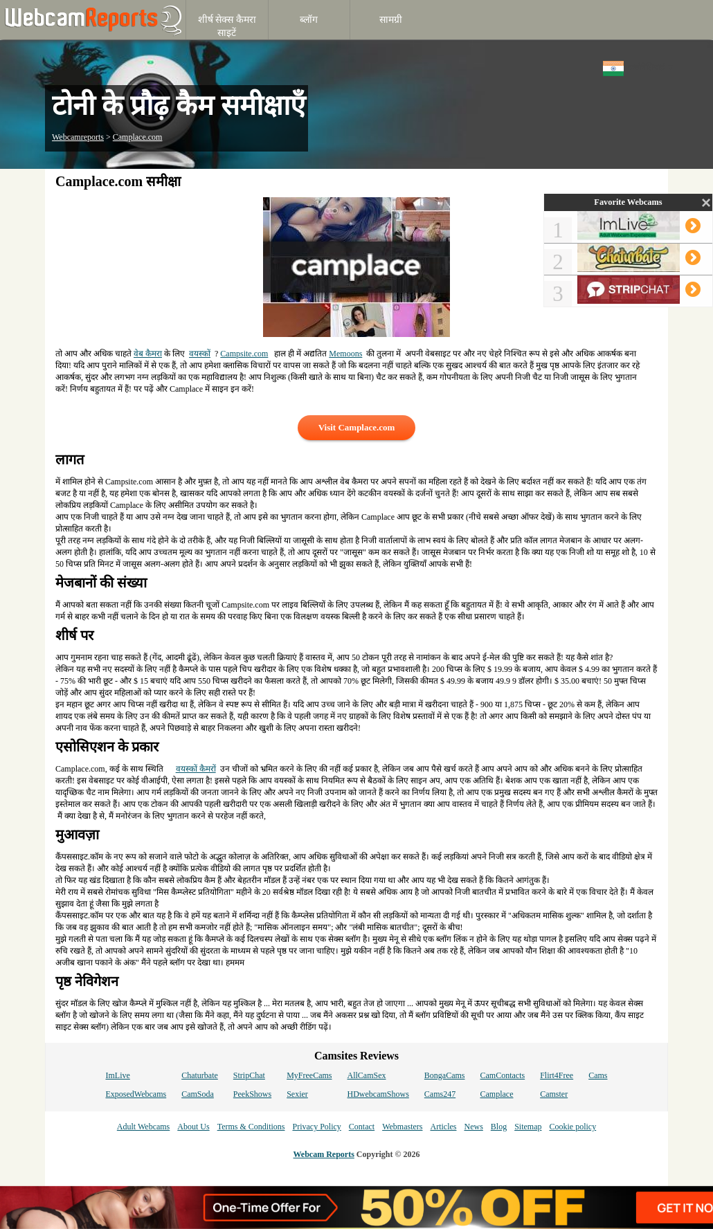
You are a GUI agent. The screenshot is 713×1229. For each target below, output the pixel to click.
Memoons (345, 353)
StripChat (249, 1075)
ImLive (117, 1075)
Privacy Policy (316, 1126)
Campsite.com (244, 353)
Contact (361, 1126)
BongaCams (444, 1075)
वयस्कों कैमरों (196, 769)
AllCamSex (367, 1075)
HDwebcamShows (378, 1094)
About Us (193, 1126)
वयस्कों (199, 353)
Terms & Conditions (251, 1126)
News (473, 1126)
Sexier (297, 1094)
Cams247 (439, 1094)
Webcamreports (78, 137)
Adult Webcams (143, 1126)
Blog (499, 1126)
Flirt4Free (556, 1075)
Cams (597, 1075)
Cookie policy (572, 1126)
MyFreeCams (309, 1075)
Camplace (497, 1094)
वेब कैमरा (148, 353)
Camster (554, 1094)
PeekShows (252, 1094)
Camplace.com (138, 137)
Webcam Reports (324, 1154)
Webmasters (402, 1126)
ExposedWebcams (135, 1094)
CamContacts (502, 1075)
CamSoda (197, 1094)
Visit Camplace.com (356, 427)
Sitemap (527, 1126)
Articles (443, 1126)
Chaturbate (199, 1075)
